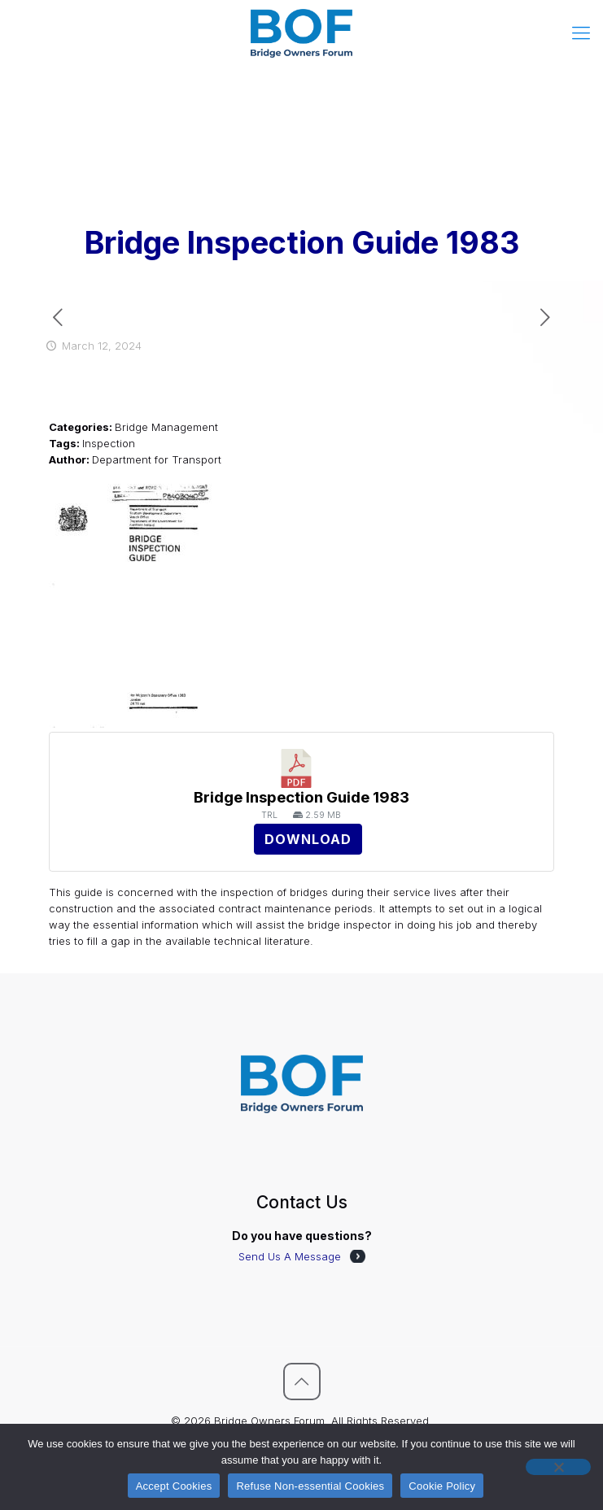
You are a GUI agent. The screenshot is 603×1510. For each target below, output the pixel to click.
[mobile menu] (581, 32)
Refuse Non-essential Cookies (310, 1486)
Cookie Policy (442, 1486)
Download (308, 839)
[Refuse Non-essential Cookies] (558, 1467)
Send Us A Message (289, 1256)
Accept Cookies (174, 1486)
